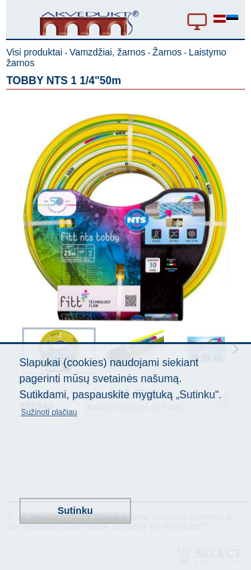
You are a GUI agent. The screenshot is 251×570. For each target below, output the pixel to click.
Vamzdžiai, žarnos (107, 52)
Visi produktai (34, 52)
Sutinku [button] (75, 510)
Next (235, 348)
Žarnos (167, 52)
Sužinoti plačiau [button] (49, 412)
